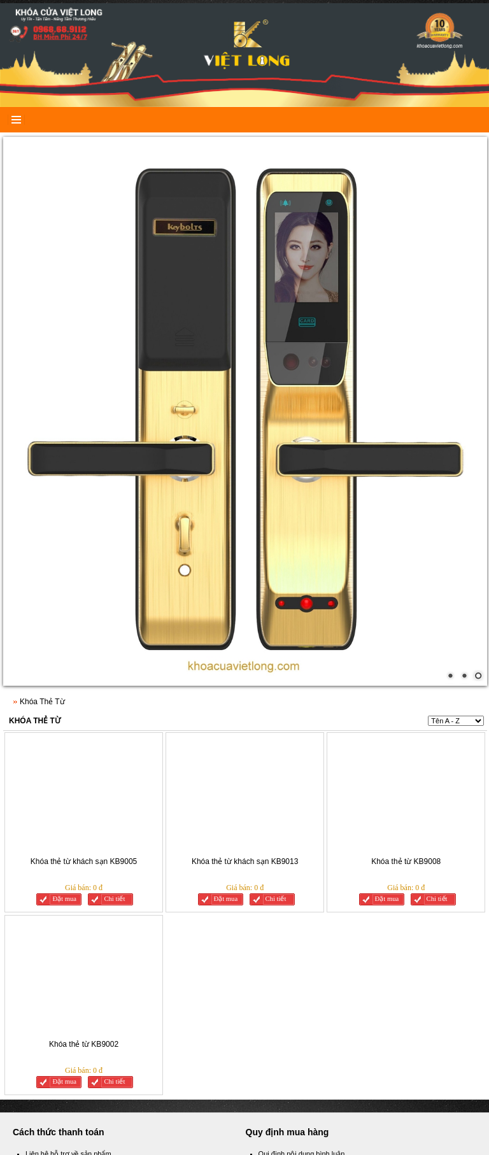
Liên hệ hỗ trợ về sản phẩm (68, 926)
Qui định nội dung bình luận (302, 926)
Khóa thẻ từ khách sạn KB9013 (245, 633)
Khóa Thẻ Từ (34, 492)
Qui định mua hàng (288, 971)
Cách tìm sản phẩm (55, 971)
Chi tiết (114, 670)
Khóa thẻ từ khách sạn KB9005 (84, 633)
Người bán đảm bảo (56, 956)
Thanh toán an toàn (55, 940)
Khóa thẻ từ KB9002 (83, 816)
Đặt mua (64, 670)
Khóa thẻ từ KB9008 (406, 633)
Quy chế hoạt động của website (308, 956)
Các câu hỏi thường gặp (296, 940)
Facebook (47, 1017)
